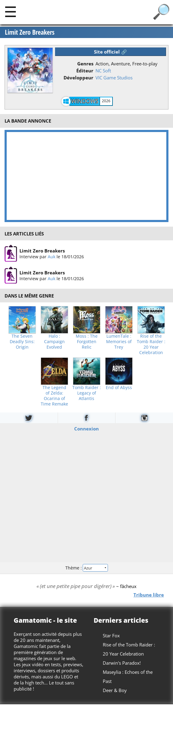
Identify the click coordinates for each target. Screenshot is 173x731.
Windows (85, 101)
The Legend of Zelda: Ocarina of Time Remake (54, 396)
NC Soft (103, 71)
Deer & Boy (115, 690)
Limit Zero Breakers (29, 32)
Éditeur (84, 71)
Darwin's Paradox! (122, 663)
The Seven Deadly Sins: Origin (22, 341)
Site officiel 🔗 (110, 52)
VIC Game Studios (114, 78)
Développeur (78, 78)
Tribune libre (148, 594)
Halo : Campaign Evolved (54, 341)
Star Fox (111, 635)
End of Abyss (119, 387)
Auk (51, 256)
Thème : (86, 568)
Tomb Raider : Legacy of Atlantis (86, 393)
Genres (85, 64)
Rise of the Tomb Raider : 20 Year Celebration (151, 344)
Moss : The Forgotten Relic (87, 341)
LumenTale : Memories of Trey (119, 341)
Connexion (86, 428)
